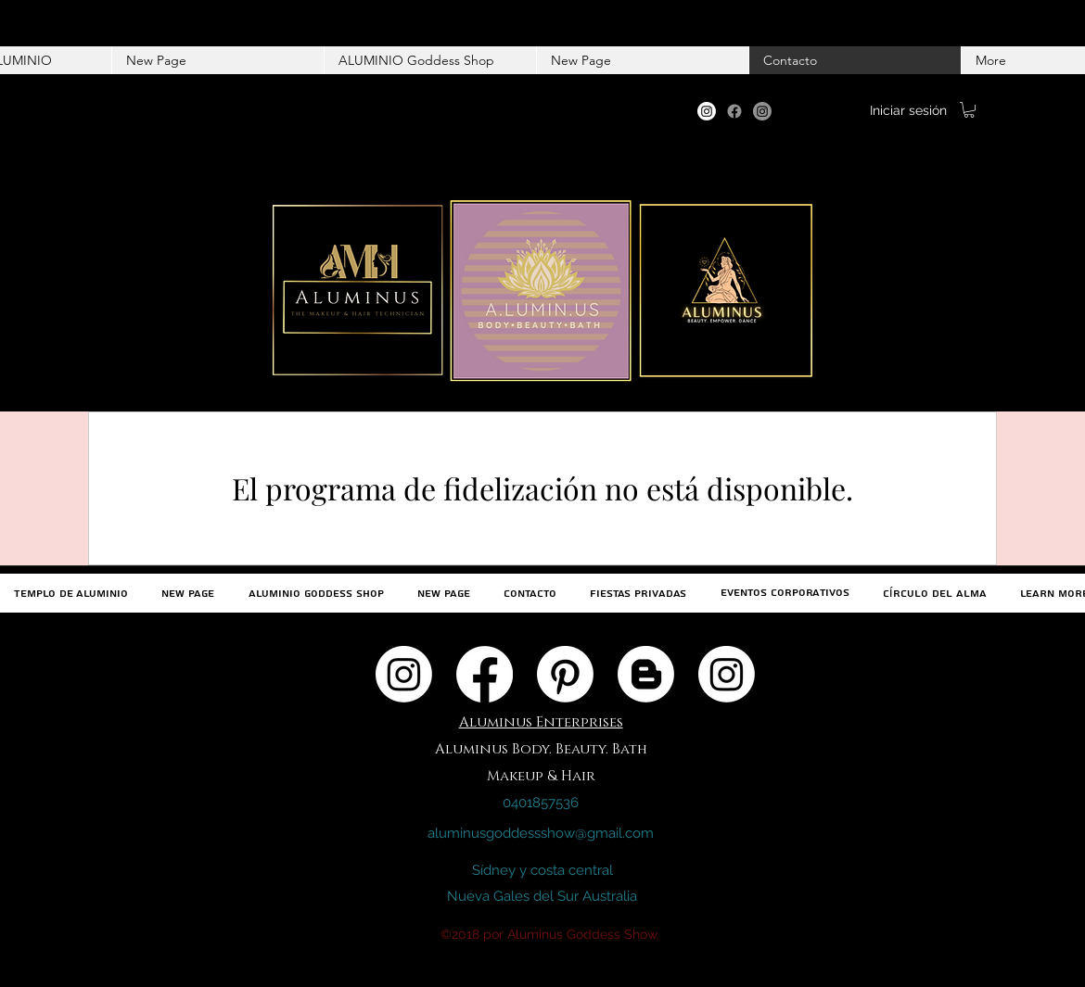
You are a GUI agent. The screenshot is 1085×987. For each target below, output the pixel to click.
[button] (969, 110)
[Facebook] (734, 111)
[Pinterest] (565, 674)
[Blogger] (646, 674)
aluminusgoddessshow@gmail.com (541, 833)
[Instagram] (706, 111)
